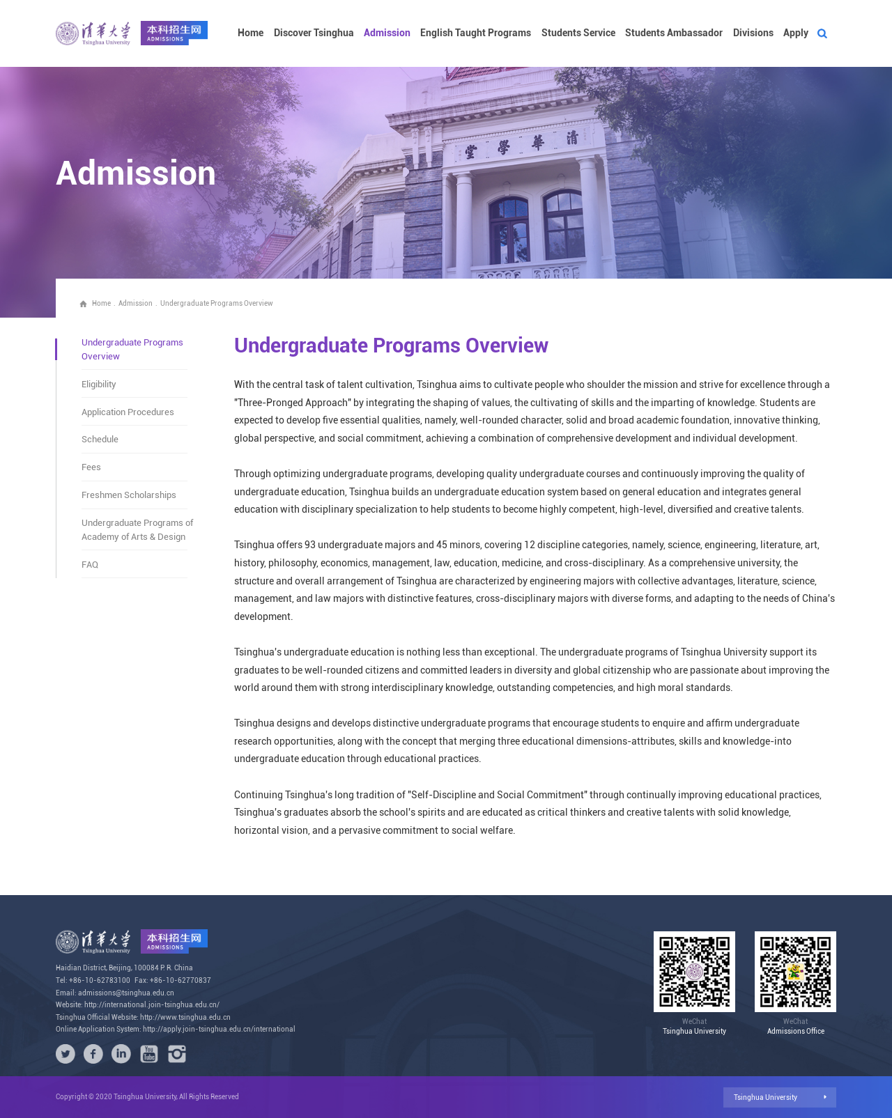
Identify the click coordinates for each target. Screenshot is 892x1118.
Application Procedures (128, 412)
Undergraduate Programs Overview (216, 303)
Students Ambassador (674, 33)
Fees (91, 467)
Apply (795, 33)
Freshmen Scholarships (129, 495)
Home (250, 33)
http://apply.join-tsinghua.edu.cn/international (219, 1029)
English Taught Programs (475, 33)
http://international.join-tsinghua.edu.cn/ (152, 1005)
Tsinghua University (765, 1097)
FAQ (90, 564)
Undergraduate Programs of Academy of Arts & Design (137, 529)
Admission (387, 33)
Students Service (578, 33)
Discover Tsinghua (314, 33)
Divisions (753, 33)
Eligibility (99, 384)
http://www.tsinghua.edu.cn (185, 1017)
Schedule (100, 439)
